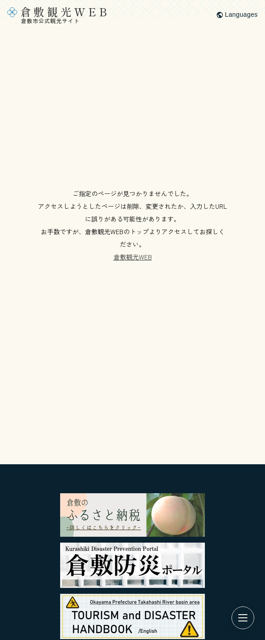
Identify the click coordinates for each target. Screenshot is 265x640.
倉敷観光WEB (133, 256)
